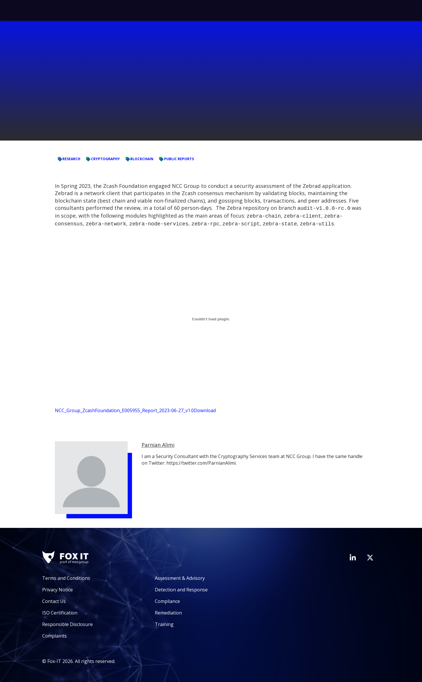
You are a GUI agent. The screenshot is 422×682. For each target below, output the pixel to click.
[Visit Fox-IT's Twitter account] (370, 556)
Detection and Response (181, 588)
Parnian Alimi (158, 443)
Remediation (168, 611)
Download (205, 409)
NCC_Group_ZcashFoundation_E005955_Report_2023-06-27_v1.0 (124, 409)
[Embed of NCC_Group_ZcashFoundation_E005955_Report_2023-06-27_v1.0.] (211, 317)
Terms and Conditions (66, 576)
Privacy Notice (57, 588)
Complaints (54, 634)
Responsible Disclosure (67, 622)
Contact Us (54, 599)
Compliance (167, 599)
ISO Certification (59, 611)
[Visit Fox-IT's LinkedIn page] (353, 555)
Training (164, 622)
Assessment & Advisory (180, 576)
